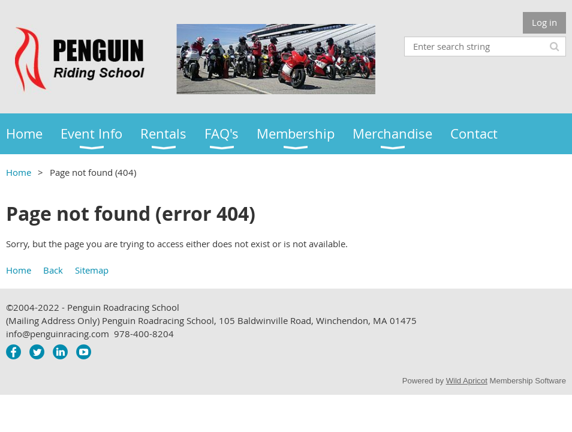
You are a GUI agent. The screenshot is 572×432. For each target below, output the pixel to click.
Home (18, 172)
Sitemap (92, 270)
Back (53, 270)
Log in (544, 22)
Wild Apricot (466, 380)
